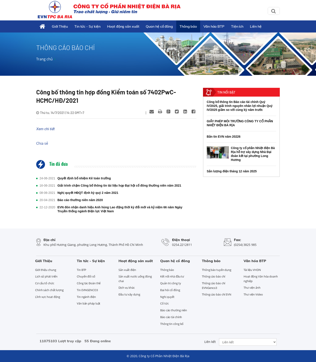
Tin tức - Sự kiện (87, 26)
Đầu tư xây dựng (129, 294)
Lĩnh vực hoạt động (47, 297)
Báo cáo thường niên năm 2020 (80, 200)
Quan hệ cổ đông (159, 26)
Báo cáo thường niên (173, 310)
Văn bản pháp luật (88, 303)
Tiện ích (237, 26)
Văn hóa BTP (213, 26)
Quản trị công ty (170, 283)
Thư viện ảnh (252, 288)
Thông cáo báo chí (213, 276)
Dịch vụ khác (126, 288)
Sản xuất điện (127, 270)
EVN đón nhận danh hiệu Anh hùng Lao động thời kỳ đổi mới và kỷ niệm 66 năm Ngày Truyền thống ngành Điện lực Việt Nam (119, 209)
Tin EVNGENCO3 (87, 290)
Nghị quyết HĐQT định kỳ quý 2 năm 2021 (87, 193)
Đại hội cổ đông (170, 290)
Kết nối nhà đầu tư (172, 276)
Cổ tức (164, 303)
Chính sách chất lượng (49, 290)
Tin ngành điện (86, 297)
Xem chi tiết (45, 129)
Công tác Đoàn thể (89, 283)
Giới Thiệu (60, 26)
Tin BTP (81, 270)
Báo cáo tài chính (171, 317)
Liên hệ (255, 26)
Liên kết (210, 342)
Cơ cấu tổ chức (44, 283)
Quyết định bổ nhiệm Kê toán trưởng (84, 178)
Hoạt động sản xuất (123, 26)
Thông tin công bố (171, 324)
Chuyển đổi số (86, 276)
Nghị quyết (167, 297)
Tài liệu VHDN (252, 270)
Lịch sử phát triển (46, 276)
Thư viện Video (253, 294)
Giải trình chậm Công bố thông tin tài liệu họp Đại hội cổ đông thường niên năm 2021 (119, 185)
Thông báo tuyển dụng (216, 270)
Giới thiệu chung (45, 270)
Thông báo (188, 26)
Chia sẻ (42, 143)
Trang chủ (44, 59)
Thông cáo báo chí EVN (216, 294)
